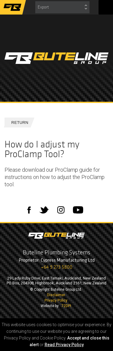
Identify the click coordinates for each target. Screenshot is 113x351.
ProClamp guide (73, 170)
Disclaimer (56, 295)
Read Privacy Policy (64, 344)
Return (17, 122)
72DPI (66, 306)
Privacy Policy (56, 300)
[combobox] (62, 7)
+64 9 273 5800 (56, 267)
